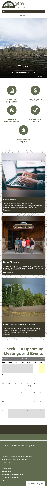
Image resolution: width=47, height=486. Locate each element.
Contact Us (23, 15)
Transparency (6, 471)
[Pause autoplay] (44, 77)
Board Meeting (30, 386)
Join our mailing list (35, 484)
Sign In (4, 480)
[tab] (38, 76)
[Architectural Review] (35, 114)
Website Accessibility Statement (12, 474)
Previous (5, 359)
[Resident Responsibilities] (11, 114)
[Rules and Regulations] (11, 94)
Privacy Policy (6, 468)
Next (43, 359)
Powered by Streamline (10, 477)
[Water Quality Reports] (23, 134)
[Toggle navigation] (43, 3)
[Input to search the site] (23, 11)
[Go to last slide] (3, 48)
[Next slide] (43, 48)
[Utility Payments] (35, 93)
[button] (23, 446)
